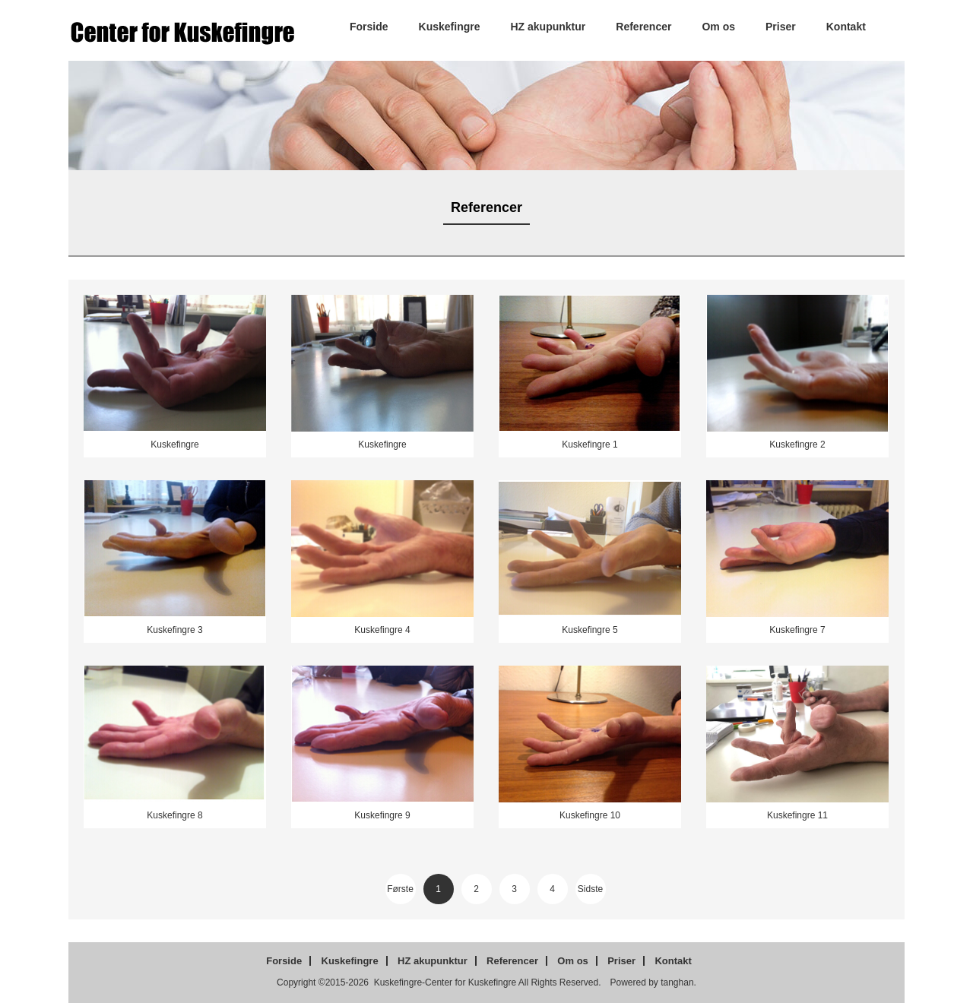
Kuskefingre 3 (174, 630)
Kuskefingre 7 (797, 630)
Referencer (643, 27)
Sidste (590, 889)
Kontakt (846, 27)
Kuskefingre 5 (589, 630)
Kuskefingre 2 (797, 444)
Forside (369, 27)
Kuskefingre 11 (797, 815)
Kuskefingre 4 (382, 630)
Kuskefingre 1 (589, 444)
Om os (718, 27)
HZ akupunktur (548, 27)
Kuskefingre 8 (174, 815)
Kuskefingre (449, 27)
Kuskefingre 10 (589, 815)
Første (400, 889)
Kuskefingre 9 (382, 815)
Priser (780, 27)
